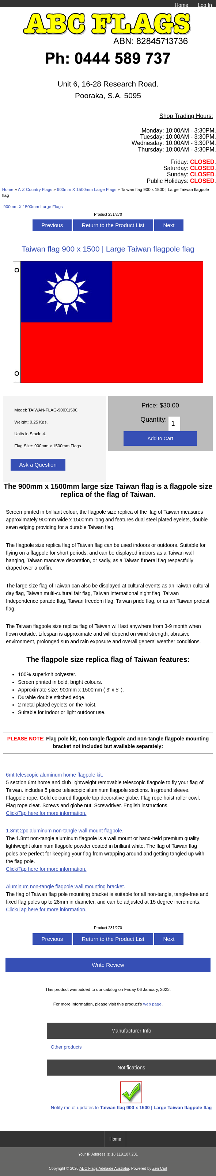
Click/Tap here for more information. (46, 813)
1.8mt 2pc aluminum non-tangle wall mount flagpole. (65, 831)
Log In (205, 5)
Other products (66, 1047)
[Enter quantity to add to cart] (174, 424)
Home (181, 5)
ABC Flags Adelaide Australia (104, 1169)
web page (152, 1003)
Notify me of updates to (131, 1095)
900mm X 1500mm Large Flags (86, 189)
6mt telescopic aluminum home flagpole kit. (54, 775)
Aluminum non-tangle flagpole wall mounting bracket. (65, 886)
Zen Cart (159, 1169)
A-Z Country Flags (35, 189)
